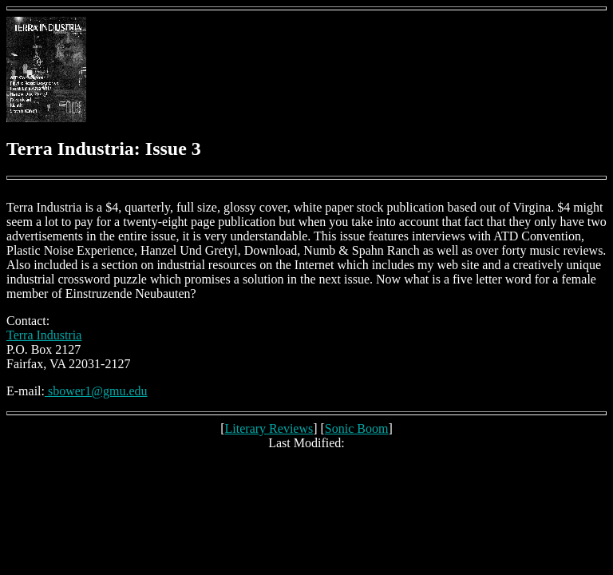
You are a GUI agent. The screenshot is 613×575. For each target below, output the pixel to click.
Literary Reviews (269, 428)
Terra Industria (43, 335)
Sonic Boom (357, 428)
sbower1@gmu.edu (96, 391)
